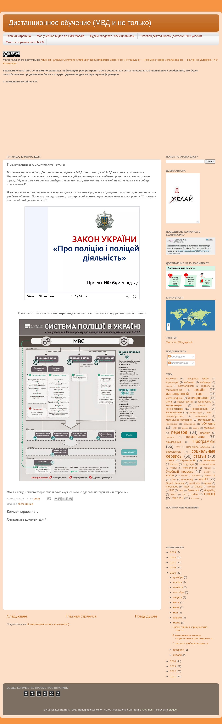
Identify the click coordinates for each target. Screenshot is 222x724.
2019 (173, 552)
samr (181, 490)
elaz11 (203, 479)
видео (169, 386)
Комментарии (178, 363)
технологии (190, 467)
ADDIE (170, 475)
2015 (173, 572)
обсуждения (189, 424)
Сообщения (177, 356)
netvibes (211, 487)
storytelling (209, 490)
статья (170, 460)
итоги (169, 401)
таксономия (209, 460)
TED (184, 494)
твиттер (174, 464)
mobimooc (172, 486)
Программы (204, 441)
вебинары (205, 382)
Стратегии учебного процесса (190, 643)
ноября (177, 582)
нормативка (171, 424)
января (177, 655)
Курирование (174, 412)
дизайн (199, 389)
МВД (209, 412)
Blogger (173, 709)
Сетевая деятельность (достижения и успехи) (171, 36)
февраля (179, 649)
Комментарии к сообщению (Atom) (48, 624)
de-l (174, 479)
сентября (179, 592)
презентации (25, 504)
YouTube (195, 498)
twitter (195, 494)
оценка (185, 428)
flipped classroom (175, 483)
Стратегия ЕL (188, 460)
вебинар (189, 382)
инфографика (174, 398)
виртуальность (186, 386)
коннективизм (174, 408)
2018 (173, 557)
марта (177, 622)
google (207, 483)
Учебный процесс (179, 471)
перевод (179, 432)
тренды (207, 468)
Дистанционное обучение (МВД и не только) (80, 23)
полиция (170, 437)
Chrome (196, 475)
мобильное (201, 416)
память (196, 428)
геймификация (174, 390)
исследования (198, 397)
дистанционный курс (184, 393)
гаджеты (205, 386)
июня (176, 607)
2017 (173, 562)
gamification (194, 483)
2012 (173, 671)
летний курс (195, 412)
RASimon (147, 709)
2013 (173, 666)
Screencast (193, 490)
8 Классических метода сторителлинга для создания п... (193, 637)
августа (178, 597)
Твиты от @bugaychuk (179, 342)
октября (178, 587)
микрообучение (174, 416)
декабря (178, 577)
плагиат (205, 432)
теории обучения (207, 464)
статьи (199, 456)
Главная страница (19, 36)
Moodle (198, 486)
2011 (173, 676)
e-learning (187, 479)
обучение (208, 423)
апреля (177, 617)
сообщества (173, 451)
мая (176, 612)
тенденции (188, 464)
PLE (171, 490)
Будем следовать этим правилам (112, 36)
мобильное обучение (179, 419)
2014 (173, 661)
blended (184, 475)
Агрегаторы (172, 382)
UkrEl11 (209, 494)
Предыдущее (146, 616)
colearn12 (209, 475)
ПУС (178, 447)
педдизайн (209, 428)
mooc (187, 486)
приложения (173, 441)
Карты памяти (185, 401)
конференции (200, 408)
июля (176, 602)
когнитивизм (204, 401)
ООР (175, 428)
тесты (173, 467)
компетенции (174, 405)
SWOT (173, 494)
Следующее (17, 616)
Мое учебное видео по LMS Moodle (60, 36)
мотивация (204, 419)
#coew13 (171, 378)
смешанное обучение (198, 447)
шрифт (207, 472)
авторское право (198, 378)
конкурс (202, 405)
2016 (173, 567)
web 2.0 (177, 498)
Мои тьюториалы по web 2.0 (25, 42)
